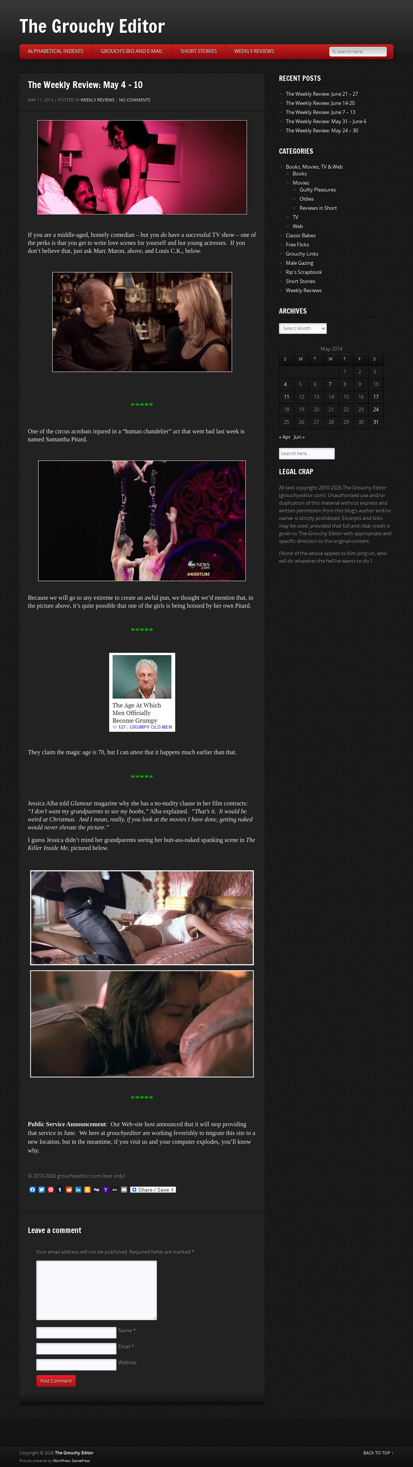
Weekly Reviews (254, 51)
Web (298, 226)
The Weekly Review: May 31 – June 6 (326, 121)
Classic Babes (301, 235)
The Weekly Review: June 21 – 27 (322, 94)
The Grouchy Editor (92, 25)
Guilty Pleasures (318, 190)
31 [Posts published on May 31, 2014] (376, 422)
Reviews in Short (318, 208)
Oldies (307, 199)
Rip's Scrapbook (304, 272)
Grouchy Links (302, 254)
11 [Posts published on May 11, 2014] (286, 397)
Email (126, 1346)
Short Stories (199, 51)
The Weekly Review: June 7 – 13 (320, 112)
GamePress (81, 1461)
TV (295, 217)
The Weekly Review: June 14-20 (320, 103)
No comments (134, 100)
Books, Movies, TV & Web (314, 167)
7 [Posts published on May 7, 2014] (330, 384)
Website (127, 1363)
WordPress (61, 1461)
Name (127, 1330)
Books (300, 174)
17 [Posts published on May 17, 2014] (376, 397)
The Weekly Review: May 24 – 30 (322, 131)
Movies (301, 183)
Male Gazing (299, 263)
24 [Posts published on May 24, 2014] (376, 409)
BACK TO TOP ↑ (378, 1453)
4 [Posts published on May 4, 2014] (285, 384)
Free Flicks (297, 245)
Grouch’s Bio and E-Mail (132, 51)
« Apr (284, 437)
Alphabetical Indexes (55, 51)
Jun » (299, 437)
